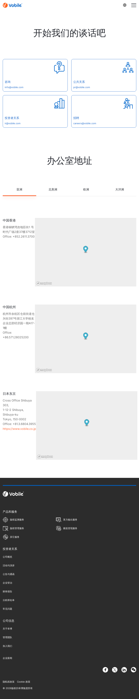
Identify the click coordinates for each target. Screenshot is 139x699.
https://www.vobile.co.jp (19, 429)
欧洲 (86, 189)
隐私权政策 (8, 681)
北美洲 (53, 189)
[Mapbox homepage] (44, 283)
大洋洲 (119, 189)
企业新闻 (7, 658)
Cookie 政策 (23, 681)
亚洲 (19, 189)
